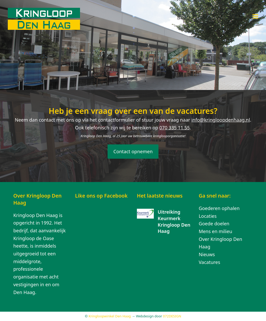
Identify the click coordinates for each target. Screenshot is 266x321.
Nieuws (207, 254)
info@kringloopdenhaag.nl (220, 120)
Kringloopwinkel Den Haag (110, 316)
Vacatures (209, 262)
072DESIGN (172, 316)
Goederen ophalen (219, 208)
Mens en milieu (215, 231)
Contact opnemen (132, 151)
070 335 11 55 (174, 127)
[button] (255, 16)
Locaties (208, 216)
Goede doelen (214, 223)
